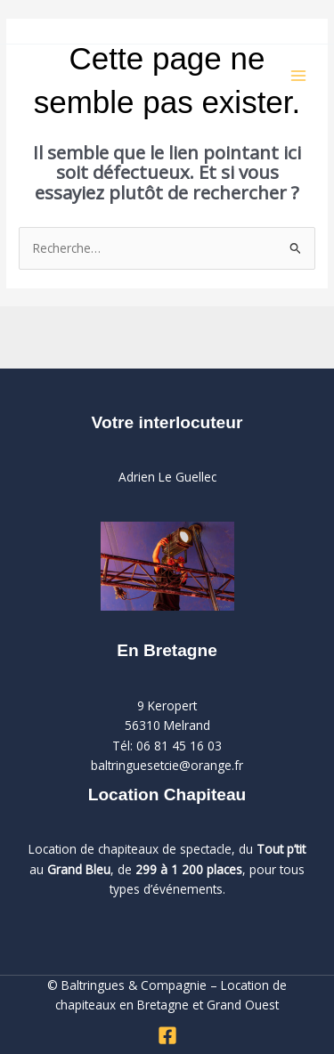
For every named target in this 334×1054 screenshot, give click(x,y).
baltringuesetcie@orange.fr (167, 765)
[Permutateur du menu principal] (299, 76)
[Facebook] (167, 1035)
